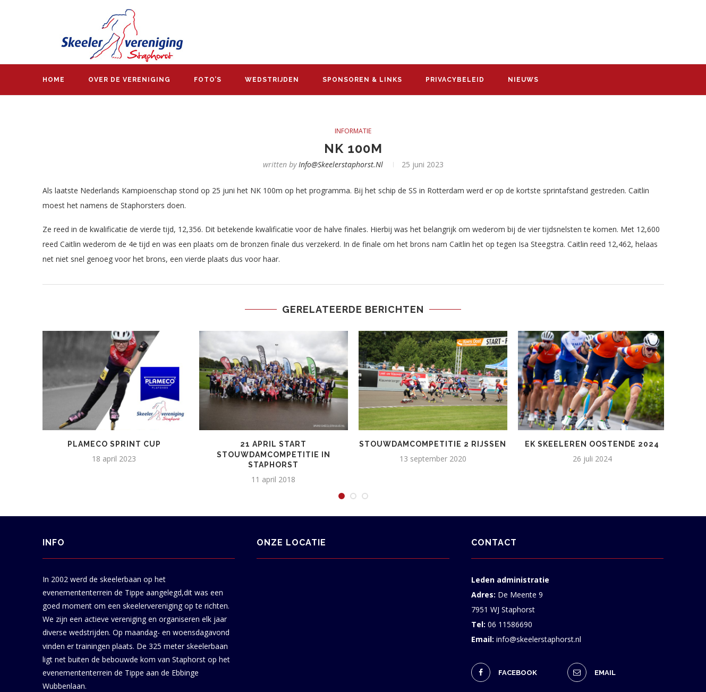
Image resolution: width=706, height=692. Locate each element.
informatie (353, 131)
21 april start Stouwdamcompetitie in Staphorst (273, 454)
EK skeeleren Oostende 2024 (592, 444)
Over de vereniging (129, 79)
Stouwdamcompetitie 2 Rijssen (432, 444)
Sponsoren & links (362, 79)
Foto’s (208, 79)
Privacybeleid (455, 79)
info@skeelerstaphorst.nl (341, 164)
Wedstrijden (272, 79)
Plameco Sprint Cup (114, 444)
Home (53, 79)
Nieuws (523, 79)
